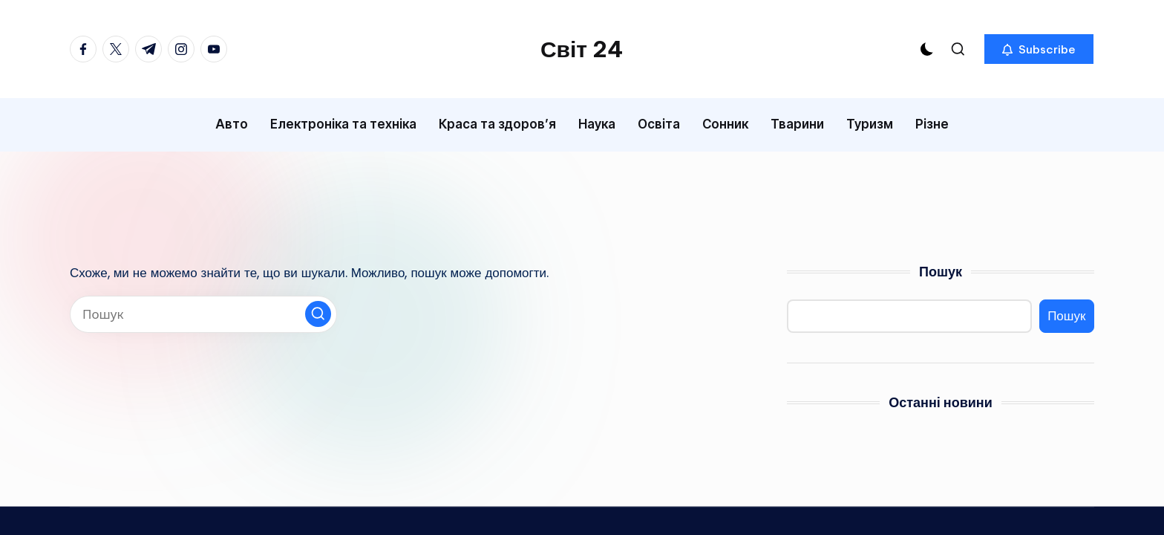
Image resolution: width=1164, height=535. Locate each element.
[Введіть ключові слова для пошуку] (203, 314)
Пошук (940, 271)
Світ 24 (582, 49)
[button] (1039, 49)
